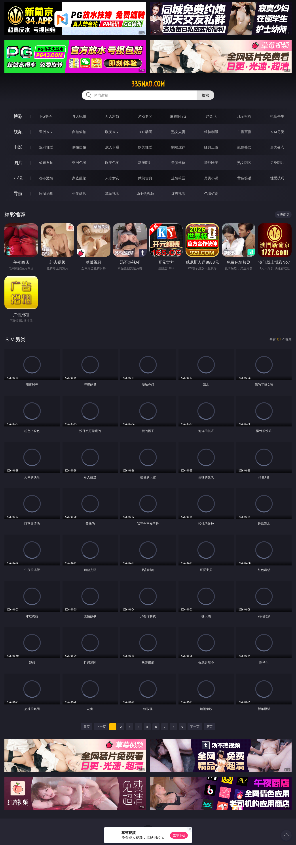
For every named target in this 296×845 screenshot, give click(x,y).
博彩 (18, 116)
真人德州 (79, 116)
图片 (18, 162)
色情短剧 (211, 193)
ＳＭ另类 (277, 131)
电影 (18, 147)
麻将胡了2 (178, 116)
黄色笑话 (244, 178)
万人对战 (112, 116)
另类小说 (211, 178)
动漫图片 (145, 162)
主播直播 (244, 131)
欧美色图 (112, 162)
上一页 (101, 727)
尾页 (209, 727)
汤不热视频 (145, 193)
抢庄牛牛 (277, 116)
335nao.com (148, 83)
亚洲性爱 (46, 147)
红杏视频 (178, 193)
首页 (86, 727)
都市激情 (46, 178)
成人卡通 (112, 147)
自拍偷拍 (79, 131)
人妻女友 (112, 178)
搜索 (205, 95)
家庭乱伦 (79, 178)
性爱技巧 (277, 178)
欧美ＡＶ (112, 131)
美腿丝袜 (178, 162)
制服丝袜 (178, 147)
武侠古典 (145, 178)
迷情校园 (178, 178)
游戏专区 (145, 116)
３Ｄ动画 (145, 131)
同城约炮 (46, 193)
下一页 (194, 727)
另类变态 (277, 147)
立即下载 (179, 835)
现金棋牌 (244, 116)
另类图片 (277, 162)
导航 (18, 193)
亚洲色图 (79, 162)
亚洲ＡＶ (46, 131)
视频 (18, 132)
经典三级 (211, 147)
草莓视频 (112, 193)
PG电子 (46, 116)
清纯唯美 (211, 162)
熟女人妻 (178, 131)
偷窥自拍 (46, 162)
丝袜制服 (211, 131)
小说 (18, 178)
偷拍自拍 (79, 147)
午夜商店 (79, 193)
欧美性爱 (145, 147)
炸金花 (211, 116)
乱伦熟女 (244, 147)
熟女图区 (244, 162)
